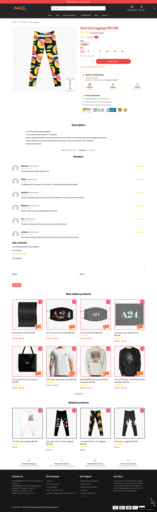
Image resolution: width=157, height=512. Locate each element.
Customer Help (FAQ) (87, 493)
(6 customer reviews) (97, 33)
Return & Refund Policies (88, 487)
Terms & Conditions (53, 484)
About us (50, 481)
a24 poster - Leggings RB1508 (126, 441)
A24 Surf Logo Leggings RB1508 (24, 441)
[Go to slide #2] (50, 96)
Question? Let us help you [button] (146, 509)
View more (78, 394)
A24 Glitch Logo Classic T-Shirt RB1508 (61, 380)
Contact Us (84, 490)
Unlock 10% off (153, 502)
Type (82, 41)
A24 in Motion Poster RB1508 (23, 333)
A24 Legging (34, 22)
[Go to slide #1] (39, 96)
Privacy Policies (52, 487)
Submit (16, 285)
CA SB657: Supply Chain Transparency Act (61, 493)
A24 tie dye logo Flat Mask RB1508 (60, 333)
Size (81, 48)
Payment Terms (85, 484)
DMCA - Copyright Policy (55, 490)
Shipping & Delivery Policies (89, 481)
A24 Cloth (23, 22)
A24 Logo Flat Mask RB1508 (91, 333)
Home (14, 22)
